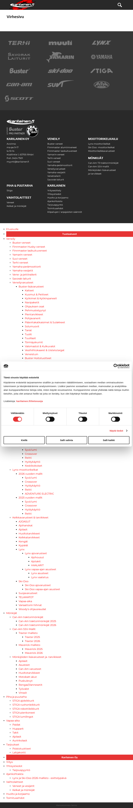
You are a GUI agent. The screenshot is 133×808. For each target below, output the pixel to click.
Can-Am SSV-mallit (98, 166)
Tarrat (28, 330)
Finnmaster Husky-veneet (28, 246)
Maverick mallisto (29, 645)
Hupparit (18, 728)
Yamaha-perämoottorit (59, 165)
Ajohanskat (26, 525)
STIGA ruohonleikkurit (26, 704)
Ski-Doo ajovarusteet (38, 585)
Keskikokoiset (33, 465)
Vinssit (23, 692)
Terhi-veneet (54, 158)
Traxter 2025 (32, 637)
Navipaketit (32, 302)
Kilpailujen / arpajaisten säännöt (64, 212)
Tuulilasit (30, 338)
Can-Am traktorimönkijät (27, 617)
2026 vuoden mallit (31, 473)
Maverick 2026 (34, 652)
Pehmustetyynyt (35, 310)
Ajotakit (36, 561)
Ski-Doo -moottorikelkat (101, 147)
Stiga (9, 190)
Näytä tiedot (116, 430)
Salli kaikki (109, 440)
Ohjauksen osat (34, 306)
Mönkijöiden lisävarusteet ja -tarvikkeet (36, 656)
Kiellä (24, 440)
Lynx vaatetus (39, 577)
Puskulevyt (26, 680)
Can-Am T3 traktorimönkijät (103, 163)
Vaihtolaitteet (14, 781)
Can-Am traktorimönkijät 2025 (37, 621)
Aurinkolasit (19, 740)
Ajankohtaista (54, 201)
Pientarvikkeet (34, 314)
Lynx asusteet (39, 573)
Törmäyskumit (34, 342)
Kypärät (23, 545)
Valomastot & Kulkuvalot (40, 346)
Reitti (28, 457)
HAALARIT (37, 565)
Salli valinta (66, 440)
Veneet (10, 202)
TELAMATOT (26, 597)
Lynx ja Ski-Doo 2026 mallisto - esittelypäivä (39, 778)
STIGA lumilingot (22, 716)
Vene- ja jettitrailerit (24, 274)
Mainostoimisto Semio (66, 805)
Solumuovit (32, 326)
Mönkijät (11, 613)
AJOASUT (24, 521)
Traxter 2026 (32, 641)
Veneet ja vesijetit (23, 786)
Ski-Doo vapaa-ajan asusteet (42, 589)
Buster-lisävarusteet (31, 286)
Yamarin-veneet (55, 154)
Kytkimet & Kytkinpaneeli (41, 298)
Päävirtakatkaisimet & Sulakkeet (45, 322)
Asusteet (24, 664)
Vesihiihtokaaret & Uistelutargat (44, 350)
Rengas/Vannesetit (30, 684)
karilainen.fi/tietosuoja (29, 401)
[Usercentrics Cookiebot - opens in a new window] (115, 366)
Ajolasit (23, 529)
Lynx (22, 549)
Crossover (31, 453)
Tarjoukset (12, 744)
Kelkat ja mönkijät (16, 206)
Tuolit (28, 334)
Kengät (23, 541)
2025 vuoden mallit (30, 497)
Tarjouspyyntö (55, 204)
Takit (15, 732)
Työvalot (24, 688)
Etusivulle (12, 229)
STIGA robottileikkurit (25, 708)
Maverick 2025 (34, 649)
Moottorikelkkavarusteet (101, 151)
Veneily (10, 238)
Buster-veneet (55, 143)
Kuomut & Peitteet (36, 294)
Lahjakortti (19, 752)
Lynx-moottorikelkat (99, 143)
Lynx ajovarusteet (36, 553)
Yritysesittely (54, 190)
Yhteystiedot (54, 194)
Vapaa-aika (25, 601)
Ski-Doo (23, 581)
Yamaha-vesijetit (56, 172)
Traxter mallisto (28, 633)
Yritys (9, 762)
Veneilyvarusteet (56, 168)
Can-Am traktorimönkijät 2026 (37, 625)
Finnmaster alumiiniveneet (62, 147)
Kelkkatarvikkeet (29, 537)
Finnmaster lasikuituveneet (62, 151)
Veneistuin (31, 354)
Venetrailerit (54, 176)
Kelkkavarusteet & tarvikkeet (30, 517)
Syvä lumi (31, 449)
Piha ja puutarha (16, 696)
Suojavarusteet (28, 593)
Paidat (16, 724)
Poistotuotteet (21, 748)
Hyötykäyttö (32, 461)
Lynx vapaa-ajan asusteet (40, 569)
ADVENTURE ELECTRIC (39, 493)
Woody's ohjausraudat (32, 609)
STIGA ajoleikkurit (23, 700)
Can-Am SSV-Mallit (24, 629)
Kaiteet (29, 290)
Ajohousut (37, 557)
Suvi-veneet (53, 161)
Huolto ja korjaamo (57, 197)
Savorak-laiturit (55, 179)
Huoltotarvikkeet (29, 533)
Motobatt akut (28, 676)
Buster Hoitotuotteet (38, 358)
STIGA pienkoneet (23, 712)
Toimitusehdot (55, 208)
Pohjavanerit (33, 318)
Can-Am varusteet (30, 668)
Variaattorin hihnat (30, 605)
